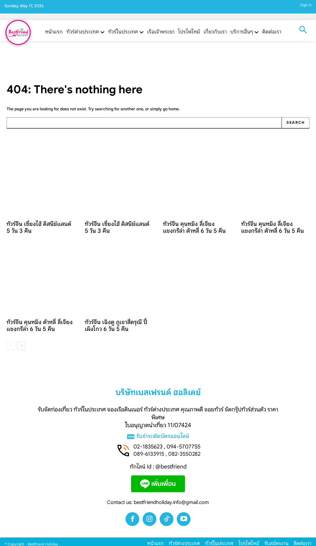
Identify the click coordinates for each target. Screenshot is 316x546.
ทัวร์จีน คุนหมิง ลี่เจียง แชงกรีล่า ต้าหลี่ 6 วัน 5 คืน (194, 225)
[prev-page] (11, 341)
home (174, 108)
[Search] (295, 123)
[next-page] (21, 341)
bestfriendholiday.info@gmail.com (171, 498)
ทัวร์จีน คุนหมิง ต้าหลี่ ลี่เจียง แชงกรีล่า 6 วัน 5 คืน (35, 321)
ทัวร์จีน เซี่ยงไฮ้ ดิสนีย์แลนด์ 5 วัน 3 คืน (39, 225)
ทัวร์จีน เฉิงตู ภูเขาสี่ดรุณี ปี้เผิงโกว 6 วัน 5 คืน (118, 321)
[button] (303, 30)
